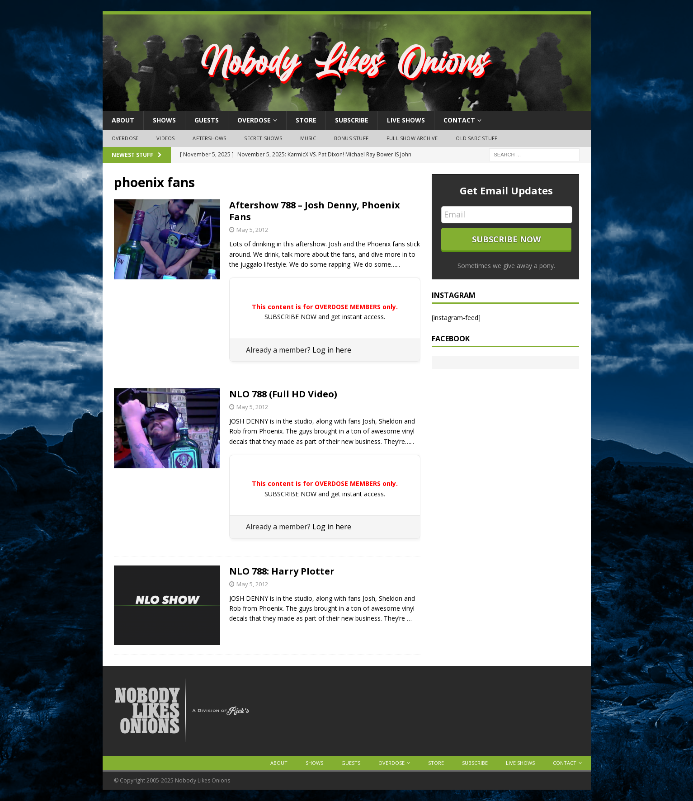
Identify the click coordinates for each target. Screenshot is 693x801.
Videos (165, 138)
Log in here (331, 350)
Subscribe (351, 120)
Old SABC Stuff (476, 138)
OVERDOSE (254, 120)
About (123, 120)
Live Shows (406, 120)
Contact (459, 120)
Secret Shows (263, 138)
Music (308, 138)
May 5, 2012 (252, 230)
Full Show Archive (412, 138)
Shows (164, 120)
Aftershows (209, 138)
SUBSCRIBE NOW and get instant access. (324, 316)
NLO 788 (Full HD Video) (283, 394)
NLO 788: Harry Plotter (282, 571)
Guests (206, 120)
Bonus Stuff (351, 138)
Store (306, 120)
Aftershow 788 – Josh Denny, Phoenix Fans (314, 211)
